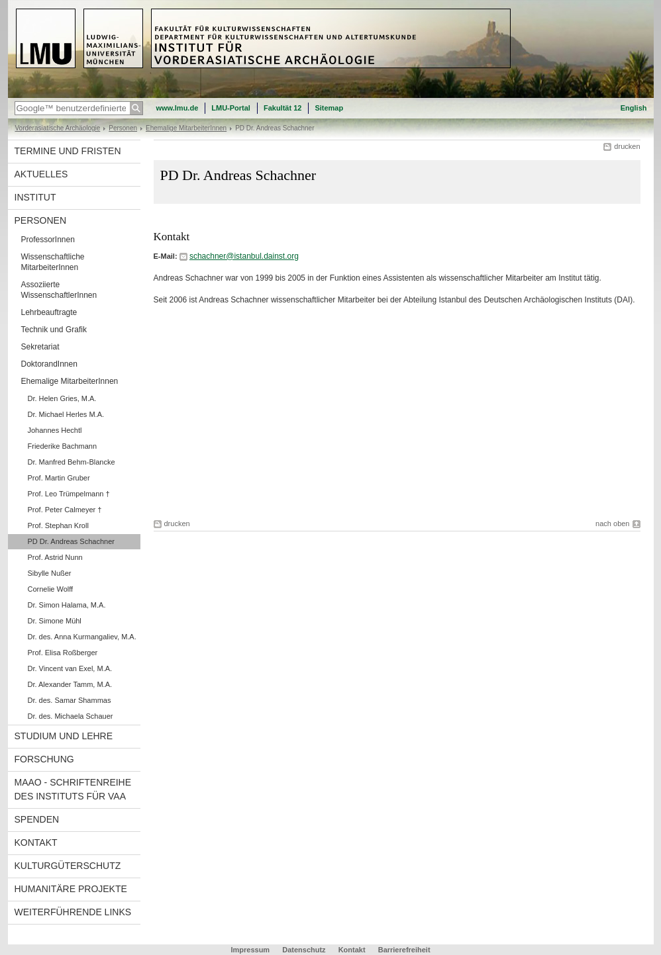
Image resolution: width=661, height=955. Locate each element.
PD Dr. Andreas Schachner (71, 541)
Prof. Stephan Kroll (58, 525)
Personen (123, 128)
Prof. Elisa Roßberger (63, 653)
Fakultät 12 (282, 108)
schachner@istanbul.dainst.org (244, 256)
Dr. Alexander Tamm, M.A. (70, 684)
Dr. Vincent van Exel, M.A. (70, 668)
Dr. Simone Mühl (54, 621)
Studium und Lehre (64, 736)
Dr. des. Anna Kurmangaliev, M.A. (82, 637)
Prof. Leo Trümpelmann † (69, 494)
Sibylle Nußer (50, 573)
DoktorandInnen (49, 364)
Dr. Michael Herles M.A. (66, 414)
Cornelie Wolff (51, 589)
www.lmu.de (177, 108)
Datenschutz (303, 950)
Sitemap (329, 108)
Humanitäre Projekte (71, 889)
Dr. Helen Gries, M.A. (62, 398)
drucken (627, 146)
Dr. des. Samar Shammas (69, 700)
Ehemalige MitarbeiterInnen (186, 128)
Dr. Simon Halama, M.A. (67, 605)
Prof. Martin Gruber (59, 478)
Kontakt (36, 842)
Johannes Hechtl (55, 430)
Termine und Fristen (68, 151)
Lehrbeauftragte (49, 312)
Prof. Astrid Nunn (55, 557)
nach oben (612, 523)
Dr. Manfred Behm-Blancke (71, 462)
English (634, 108)
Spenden (37, 819)
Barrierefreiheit (404, 950)
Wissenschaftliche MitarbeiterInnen (53, 262)
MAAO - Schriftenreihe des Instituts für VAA (73, 789)
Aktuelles (41, 174)
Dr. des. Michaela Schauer (70, 716)
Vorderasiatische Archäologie (58, 128)
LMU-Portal (230, 108)
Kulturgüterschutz (68, 865)
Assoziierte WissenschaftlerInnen (59, 290)
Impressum (250, 950)
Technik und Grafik (54, 329)
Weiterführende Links (73, 912)
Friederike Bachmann (62, 446)
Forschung (44, 759)
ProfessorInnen (48, 239)
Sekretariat (40, 346)
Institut (35, 197)
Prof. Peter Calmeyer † (65, 510)
